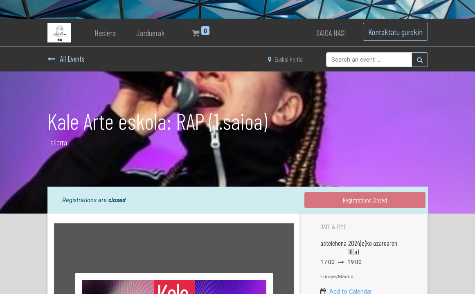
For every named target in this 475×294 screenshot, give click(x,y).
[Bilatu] (420, 59)
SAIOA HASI (331, 33)
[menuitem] (105, 32)
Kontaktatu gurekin (395, 32)
